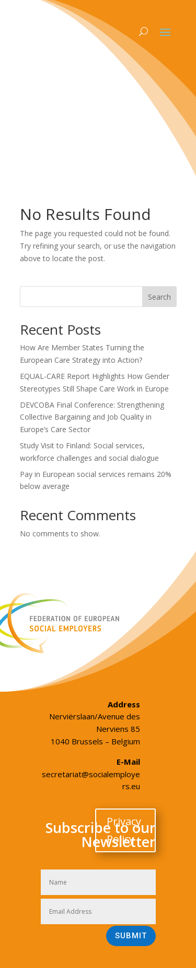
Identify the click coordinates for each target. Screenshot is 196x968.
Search (159, 297)
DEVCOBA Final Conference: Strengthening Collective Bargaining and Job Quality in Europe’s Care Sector (92, 417)
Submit (131, 935)
